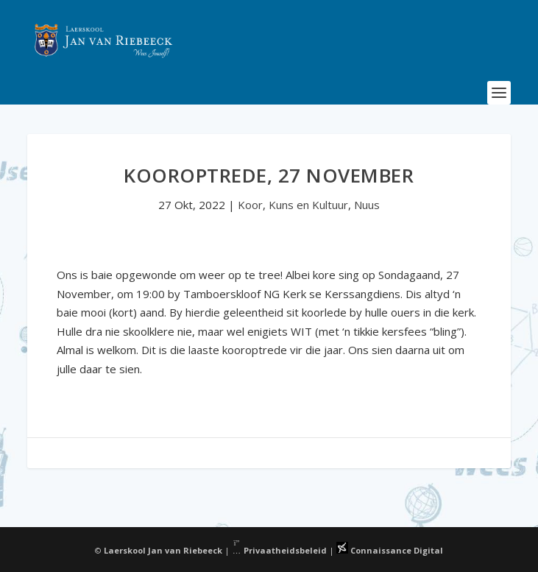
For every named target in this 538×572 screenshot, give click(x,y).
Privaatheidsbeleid (280, 550)
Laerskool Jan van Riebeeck (163, 550)
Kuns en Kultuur (308, 204)
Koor (250, 204)
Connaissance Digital (389, 550)
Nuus (367, 204)
